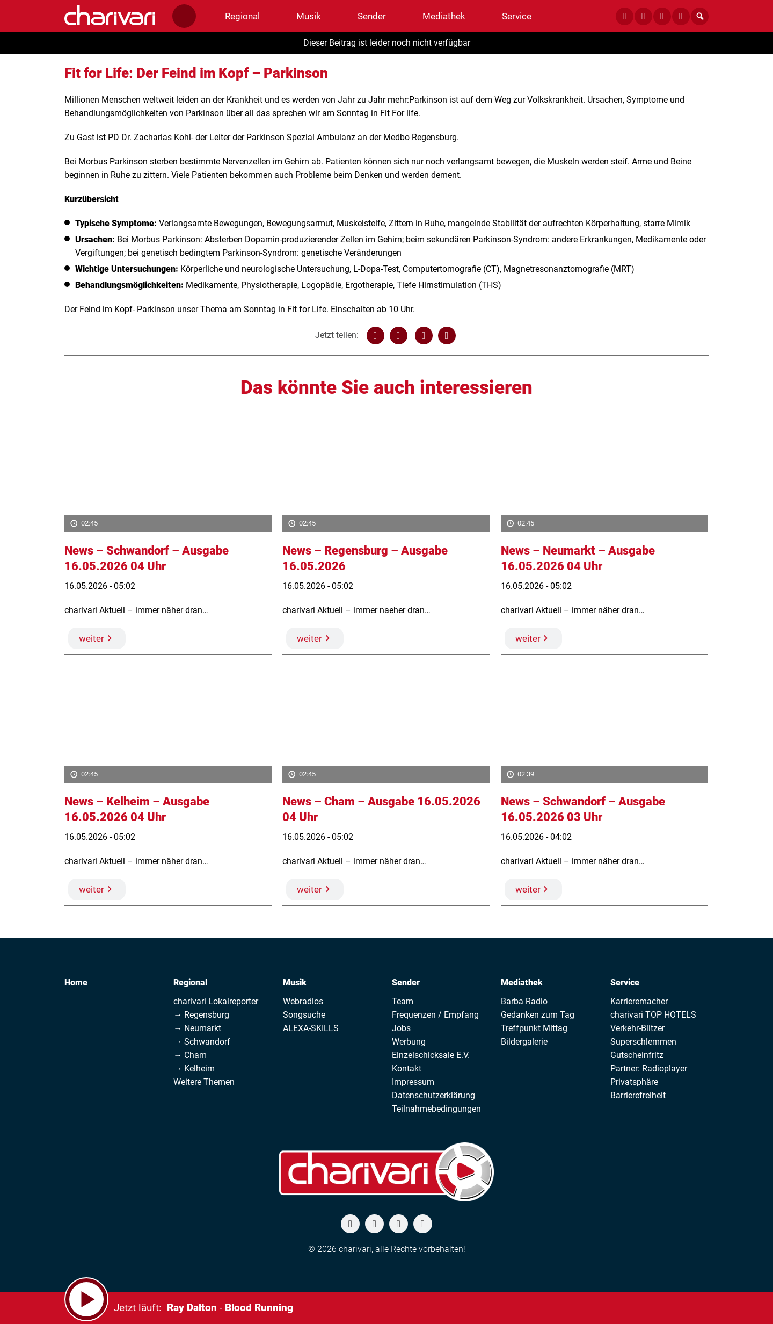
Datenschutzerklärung (433, 1095)
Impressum (413, 1082)
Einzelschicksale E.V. (431, 1055)
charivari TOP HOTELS (653, 1015)
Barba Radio (524, 1001)
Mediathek (522, 982)
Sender (406, 982)
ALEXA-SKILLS (311, 1028)
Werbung (409, 1042)
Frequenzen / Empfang (435, 1015)
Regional (190, 982)
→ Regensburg (201, 1015)
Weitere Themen (204, 1082)
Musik (295, 982)
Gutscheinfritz (636, 1055)
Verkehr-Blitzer (637, 1028)
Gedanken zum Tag (537, 1015)
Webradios (303, 1001)
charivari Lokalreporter (215, 1001)
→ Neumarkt (197, 1028)
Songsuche (304, 1015)
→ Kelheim (194, 1068)
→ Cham (190, 1055)
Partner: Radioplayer (648, 1068)
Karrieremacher (639, 1001)
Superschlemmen (643, 1042)
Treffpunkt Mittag (534, 1028)
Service (624, 982)
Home (75, 982)
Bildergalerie (524, 1042)
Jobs (401, 1028)
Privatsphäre (634, 1082)
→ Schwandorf (201, 1042)
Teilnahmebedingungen (436, 1109)
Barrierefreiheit (638, 1095)
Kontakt (406, 1068)
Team (402, 1001)
